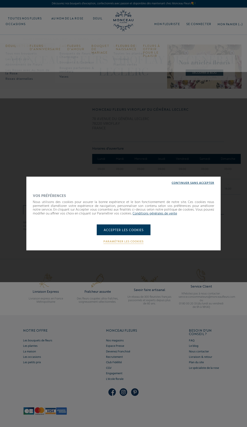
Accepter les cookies (124, 230)
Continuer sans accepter (193, 183)
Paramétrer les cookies (123, 242)
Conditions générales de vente (155, 213)
